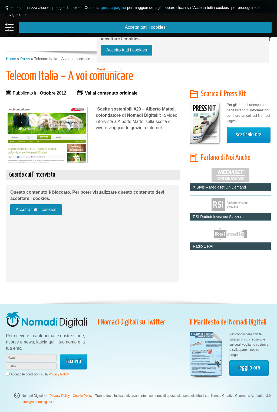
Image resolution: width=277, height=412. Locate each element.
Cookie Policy (83, 396)
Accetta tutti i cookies (145, 27)
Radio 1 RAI (203, 246)
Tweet (101, 69)
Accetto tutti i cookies (126, 50)
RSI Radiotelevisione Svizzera (218, 217)
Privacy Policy (59, 374)
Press (25, 59)
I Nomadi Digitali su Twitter (131, 322)
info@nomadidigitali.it (38, 402)
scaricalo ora (249, 134)
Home (11, 59)
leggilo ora (249, 368)
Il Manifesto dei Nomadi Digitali (228, 322)
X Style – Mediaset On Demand (219, 187)
